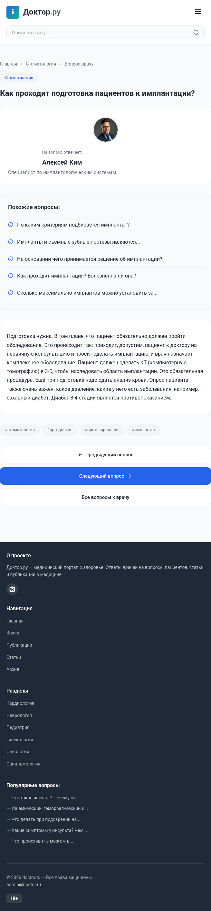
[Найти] (196, 32)
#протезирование (102, 429)
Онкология (17, 751)
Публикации (19, 645)
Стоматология (41, 63)
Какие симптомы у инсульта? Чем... (49, 830)
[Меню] (198, 12)
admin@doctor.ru (23, 884)
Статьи (13, 657)
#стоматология (20, 429)
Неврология (19, 715)
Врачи (12, 632)
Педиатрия (18, 727)
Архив (12, 669)
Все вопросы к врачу (105, 497)
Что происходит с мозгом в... (42, 841)
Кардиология (20, 703)
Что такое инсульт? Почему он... (46, 797)
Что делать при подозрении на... (46, 819)
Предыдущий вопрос (105, 455)
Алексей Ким (62, 162)
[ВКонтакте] (12, 589)
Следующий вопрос (105, 476)
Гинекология (19, 739)
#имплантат (144, 429)
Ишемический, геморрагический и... (50, 808)
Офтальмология (23, 763)
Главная (8, 63)
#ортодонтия (59, 429)
